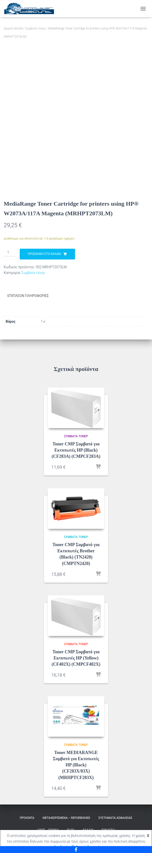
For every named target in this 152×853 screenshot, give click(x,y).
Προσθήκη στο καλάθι (44, 254)
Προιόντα (27, 817)
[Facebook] (76, 849)
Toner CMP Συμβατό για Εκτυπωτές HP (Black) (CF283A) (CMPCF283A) (76, 450)
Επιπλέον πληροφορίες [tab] (28, 296)
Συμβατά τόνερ (35, 28)
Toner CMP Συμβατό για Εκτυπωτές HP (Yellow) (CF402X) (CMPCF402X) (76, 657)
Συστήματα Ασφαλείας (115, 817)
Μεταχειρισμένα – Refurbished (66, 817)
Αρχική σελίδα (13, 28)
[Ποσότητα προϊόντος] (10, 253)
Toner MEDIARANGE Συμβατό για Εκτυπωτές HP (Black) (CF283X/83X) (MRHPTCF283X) (76, 765)
